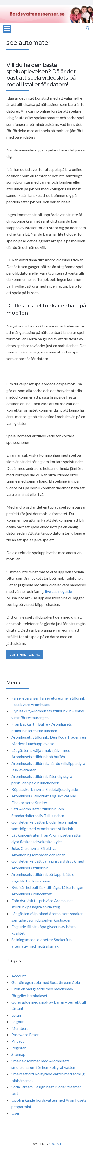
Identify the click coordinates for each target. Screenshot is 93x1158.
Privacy (17, 1041)
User (15, 1113)
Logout (17, 1021)
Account (18, 975)
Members (19, 1028)
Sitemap (18, 1054)
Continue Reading (24, 654)
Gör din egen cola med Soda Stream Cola (45, 982)
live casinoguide (58, 591)
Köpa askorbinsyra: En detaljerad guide (44, 789)
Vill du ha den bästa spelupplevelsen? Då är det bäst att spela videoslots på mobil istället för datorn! (41, 75)
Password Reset (25, 1034)
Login (16, 1015)
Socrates (56, 1144)
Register (18, 1047)
